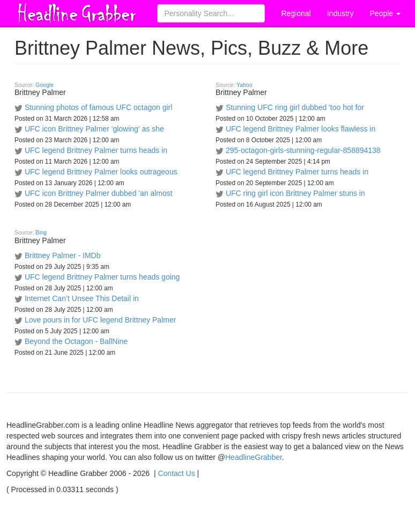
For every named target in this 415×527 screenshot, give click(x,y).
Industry (340, 13)
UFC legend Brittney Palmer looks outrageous (101, 171)
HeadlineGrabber (253, 457)
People (385, 13)
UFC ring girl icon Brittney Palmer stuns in (295, 193)
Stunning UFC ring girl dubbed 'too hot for (295, 107)
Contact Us (176, 473)
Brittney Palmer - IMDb (63, 255)
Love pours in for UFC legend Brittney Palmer (100, 320)
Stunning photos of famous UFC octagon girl (99, 107)
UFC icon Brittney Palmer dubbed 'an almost (99, 193)
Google (44, 85)
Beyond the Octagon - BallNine (76, 341)
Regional (295, 13)
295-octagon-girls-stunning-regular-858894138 (303, 150)
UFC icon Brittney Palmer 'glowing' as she (94, 129)
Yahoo (244, 85)
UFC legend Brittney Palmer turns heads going (102, 277)
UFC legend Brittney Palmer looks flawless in (300, 129)
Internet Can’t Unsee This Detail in (82, 298)
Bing (41, 232)
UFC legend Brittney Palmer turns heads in (96, 150)
